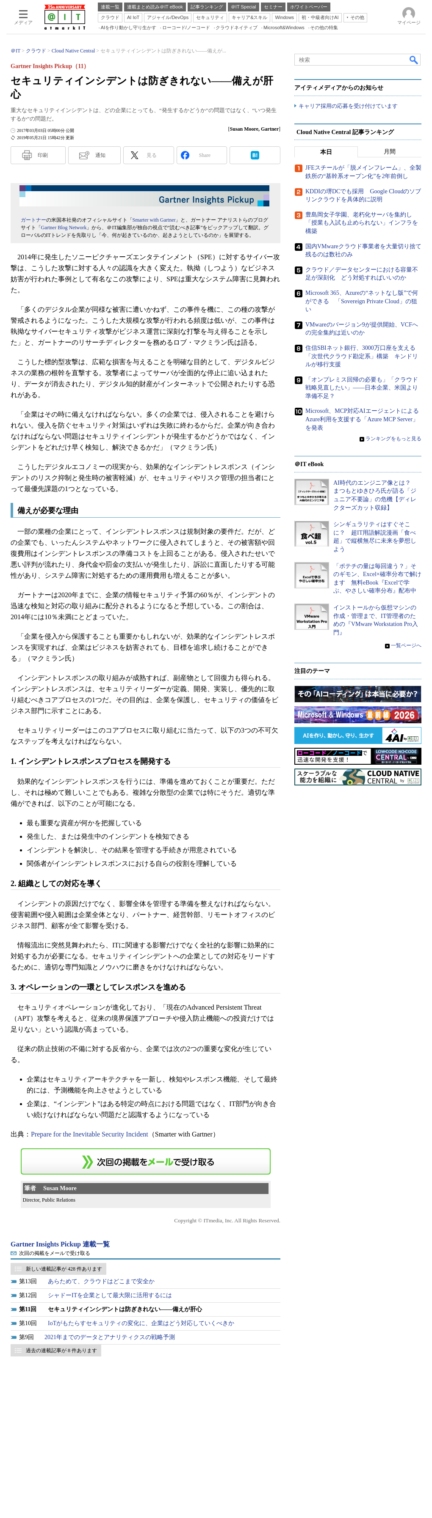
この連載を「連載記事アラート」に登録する (146, 1161)
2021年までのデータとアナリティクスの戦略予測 (109, 1337)
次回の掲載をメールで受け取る (54, 1253)
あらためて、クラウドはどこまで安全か (101, 1281)
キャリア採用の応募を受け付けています (348, 106)
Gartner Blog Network (64, 228)
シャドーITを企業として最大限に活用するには (110, 1295)
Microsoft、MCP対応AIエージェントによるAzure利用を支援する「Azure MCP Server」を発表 (362, 419)
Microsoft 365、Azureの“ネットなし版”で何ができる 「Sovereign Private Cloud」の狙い (361, 301)
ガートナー (33, 220)
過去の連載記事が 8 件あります (61, 1350)
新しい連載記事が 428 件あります (64, 1269)
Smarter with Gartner (154, 220)
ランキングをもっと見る (393, 439)
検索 (414, 60)
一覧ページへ (406, 646)
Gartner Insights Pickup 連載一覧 (60, 1244)
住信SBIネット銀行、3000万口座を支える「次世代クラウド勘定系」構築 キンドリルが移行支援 (361, 356)
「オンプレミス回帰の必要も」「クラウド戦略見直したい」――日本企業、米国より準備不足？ (361, 387)
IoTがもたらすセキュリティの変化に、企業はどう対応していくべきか (141, 1323)
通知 (100, 155)
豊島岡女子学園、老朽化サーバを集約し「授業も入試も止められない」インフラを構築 (361, 222)
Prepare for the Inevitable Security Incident (89, 1134)
